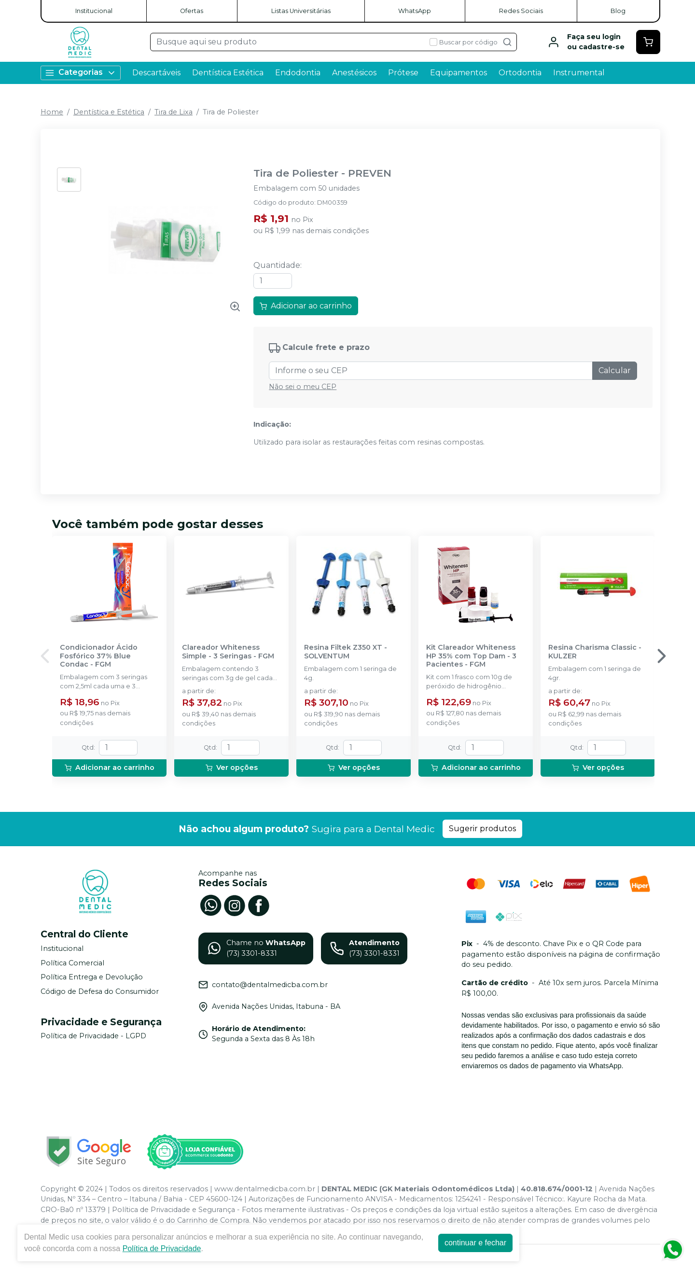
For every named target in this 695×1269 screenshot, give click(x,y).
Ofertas (191, 10)
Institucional (93, 10)
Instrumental (579, 72)
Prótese (403, 72)
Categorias (80, 73)
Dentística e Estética (108, 112)
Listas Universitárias (301, 10)
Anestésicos (354, 72)
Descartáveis (156, 72)
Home (52, 112)
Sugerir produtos (482, 828)
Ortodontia (520, 72)
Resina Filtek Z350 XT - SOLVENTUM (345, 651)
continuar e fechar (475, 1243)
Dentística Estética (228, 72)
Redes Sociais (521, 10)
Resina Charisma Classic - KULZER (594, 651)
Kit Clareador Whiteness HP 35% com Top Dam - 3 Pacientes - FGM (471, 656)
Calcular (614, 370)
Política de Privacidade (162, 1248)
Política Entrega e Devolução (92, 977)
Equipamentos (458, 72)
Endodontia (297, 72)
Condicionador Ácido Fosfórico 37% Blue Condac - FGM (99, 656)
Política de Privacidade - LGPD (93, 1036)
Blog (618, 10)
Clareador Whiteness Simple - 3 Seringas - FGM (228, 651)
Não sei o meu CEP (302, 386)
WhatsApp (414, 10)
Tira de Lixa (173, 112)
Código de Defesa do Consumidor (100, 991)
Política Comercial (72, 963)
